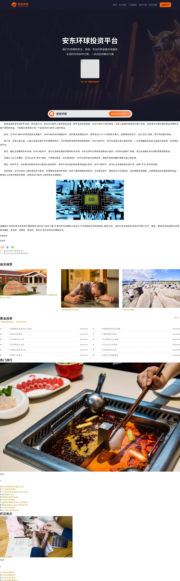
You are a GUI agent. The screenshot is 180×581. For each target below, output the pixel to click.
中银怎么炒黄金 (128, 310)
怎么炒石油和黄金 (8, 508)
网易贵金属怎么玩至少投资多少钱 (14, 505)
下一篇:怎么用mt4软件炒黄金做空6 (14, 253)
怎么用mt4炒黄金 (8, 500)
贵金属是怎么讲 (7, 494)
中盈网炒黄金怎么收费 (70, 310)
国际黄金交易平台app (9, 497)
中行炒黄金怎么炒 (16, 345)
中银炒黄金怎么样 (109, 334)
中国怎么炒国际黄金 (110, 355)
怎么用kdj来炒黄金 (8, 489)
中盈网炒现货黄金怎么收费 (20, 329)
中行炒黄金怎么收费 (110, 339)
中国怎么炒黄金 (15, 355)
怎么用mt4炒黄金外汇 (11, 510)
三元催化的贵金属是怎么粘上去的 (14, 492)
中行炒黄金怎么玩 (16, 339)
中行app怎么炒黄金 (110, 345)
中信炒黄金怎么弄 (109, 350)
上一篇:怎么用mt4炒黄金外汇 (12, 251)
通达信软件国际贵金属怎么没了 (12, 487)
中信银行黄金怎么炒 (17, 350)
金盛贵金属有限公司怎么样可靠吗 (14, 502)
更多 (176, 318)
